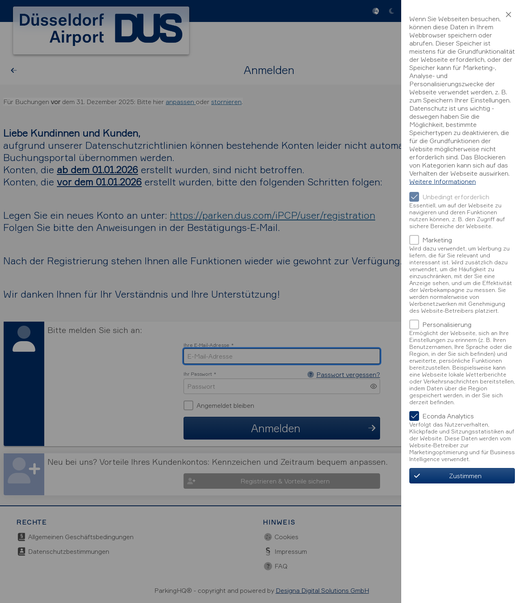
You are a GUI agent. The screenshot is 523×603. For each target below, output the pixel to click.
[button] (508, 14)
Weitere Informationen (442, 181)
